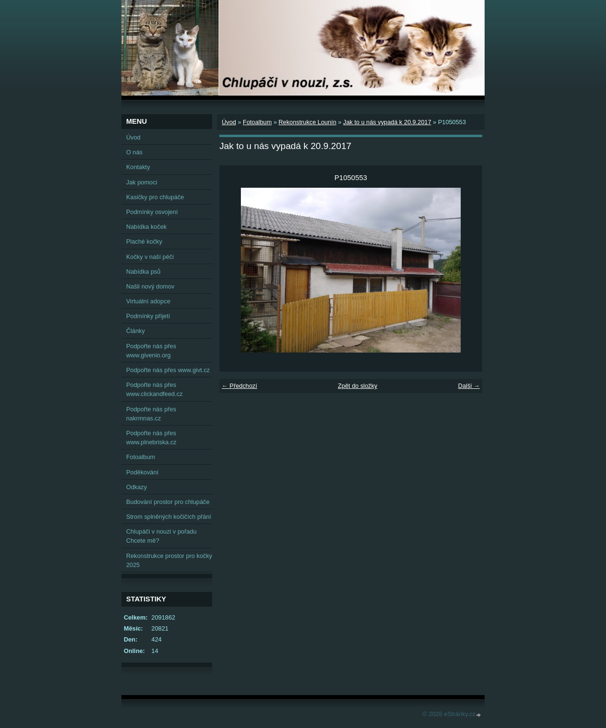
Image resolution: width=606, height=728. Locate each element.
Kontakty (138, 167)
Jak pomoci (141, 182)
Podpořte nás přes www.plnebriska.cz (151, 437)
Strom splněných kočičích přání (168, 516)
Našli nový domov (150, 286)
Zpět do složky (358, 385)
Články (135, 330)
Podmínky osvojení (152, 211)
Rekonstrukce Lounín (307, 122)
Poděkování (142, 472)
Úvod (229, 122)
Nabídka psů (143, 271)
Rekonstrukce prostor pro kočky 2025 (169, 560)
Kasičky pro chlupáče (155, 197)
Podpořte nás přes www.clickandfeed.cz (154, 389)
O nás (134, 152)
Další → (469, 385)
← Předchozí (239, 385)
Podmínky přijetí (148, 316)
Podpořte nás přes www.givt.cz (168, 370)
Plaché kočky (144, 241)
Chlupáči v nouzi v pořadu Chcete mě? (161, 536)
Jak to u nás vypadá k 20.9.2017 (387, 122)
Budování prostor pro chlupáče (167, 501)
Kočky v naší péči (150, 256)
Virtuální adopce (148, 301)
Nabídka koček (146, 226)
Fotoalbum (257, 122)
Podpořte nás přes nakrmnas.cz (151, 414)
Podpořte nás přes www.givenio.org (151, 351)
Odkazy (136, 487)
